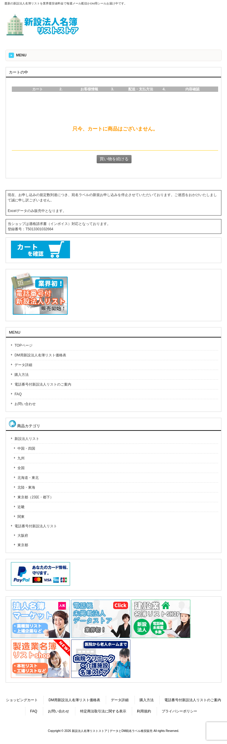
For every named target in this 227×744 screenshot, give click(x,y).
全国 (21, 468)
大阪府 (22, 535)
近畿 (21, 507)
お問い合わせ (25, 404)
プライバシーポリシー (179, 711)
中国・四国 (26, 448)
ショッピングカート (22, 700)
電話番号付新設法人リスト (35, 526)
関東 (21, 517)
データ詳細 (23, 365)
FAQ (18, 394)
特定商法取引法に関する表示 (103, 711)
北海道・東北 (28, 478)
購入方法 (21, 375)
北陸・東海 (26, 487)
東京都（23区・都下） (35, 497)
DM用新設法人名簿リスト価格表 (40, 355)
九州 (21, 458)
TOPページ (23, 345)
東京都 (22, 545)
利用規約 (144, 711)
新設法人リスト (26, 439)
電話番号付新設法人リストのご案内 (42, 384)
